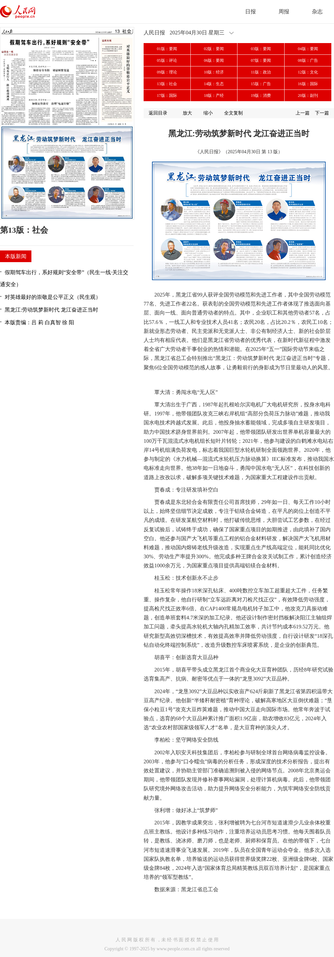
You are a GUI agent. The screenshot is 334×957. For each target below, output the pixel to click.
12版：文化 (308, 72)
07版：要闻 (261, 60)
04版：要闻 (308, 48)
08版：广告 (308, 60)
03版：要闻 (261, 48)
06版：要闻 (214, 60)
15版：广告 (261, 83)
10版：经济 (214, 72)
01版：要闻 (167, 48)
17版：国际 (167, 95)
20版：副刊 (308, 95)
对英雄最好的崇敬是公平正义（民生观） (53, 297)
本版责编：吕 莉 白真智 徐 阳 (39, 322)
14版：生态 (214, 83)
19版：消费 (261, 95)
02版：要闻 (214, 48)
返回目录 (158, 113)
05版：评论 (167, 60)
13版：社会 (167, 83)
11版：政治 (261, 72)
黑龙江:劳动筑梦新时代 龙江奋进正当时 (51, 310)
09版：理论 (167, 72)
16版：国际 (308, 83)
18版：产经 (214, 95)
